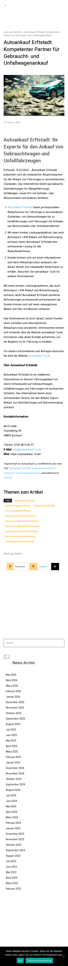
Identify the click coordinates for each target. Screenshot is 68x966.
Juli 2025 (11, 729)
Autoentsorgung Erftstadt (18, 505)
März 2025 (12, 751)
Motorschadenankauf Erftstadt (20, 536)
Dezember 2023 (15, 833)
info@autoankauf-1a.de (27, 450)
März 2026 (12, 685)
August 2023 (13, 855)
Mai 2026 (11, 674)
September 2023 (15, 850)
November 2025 (15, 707)
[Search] (60, 643)
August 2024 (13, 789)
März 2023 (12, 883)
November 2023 (15, 839)
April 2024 (11, 811)
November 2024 (15, 773)
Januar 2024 (13, 828)
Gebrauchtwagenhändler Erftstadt (22, 526)
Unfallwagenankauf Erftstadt (19, 541)
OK (20, 960)
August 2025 (13, 724)
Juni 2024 (11, 800)
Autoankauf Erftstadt (20, 207)
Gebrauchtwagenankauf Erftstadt (21, 521)
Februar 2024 (13, 822)
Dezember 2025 (15, 702)
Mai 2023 (11, 872)
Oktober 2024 (13, 779)
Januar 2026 (13, 696)
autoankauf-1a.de (39, 356)
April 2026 (11, 680)
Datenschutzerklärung (39, 960)
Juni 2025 (11, 735)
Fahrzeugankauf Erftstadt (18, 510)
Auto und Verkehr (13, 32)
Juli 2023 (11, 861)
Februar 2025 (13, 757)
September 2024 (15, 784)
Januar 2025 (13, 762)
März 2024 (12, 817)
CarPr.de (8, 477)
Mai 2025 (11, 740)
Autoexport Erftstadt (44, 505)
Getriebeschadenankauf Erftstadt (21, 531)
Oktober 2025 (13, 713)
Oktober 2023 (13, 844)
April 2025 (11, 746)
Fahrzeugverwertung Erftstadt (20, 515)
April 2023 (11, 877)
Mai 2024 (11, 806)
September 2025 (15, 718)
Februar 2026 (13, 691)
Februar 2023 (13, 888)
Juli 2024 (11, 795)
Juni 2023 (11, 866)
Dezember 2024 (15, 768)
